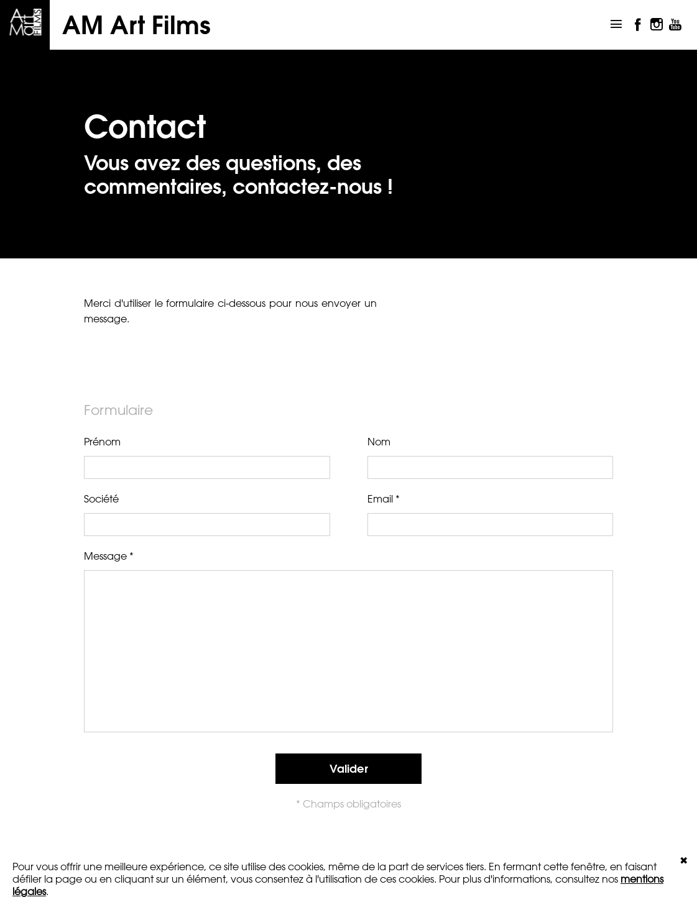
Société (207, 514)
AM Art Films (136, 24)
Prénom (207, 457)
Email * (490, 514)
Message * (348, 639)
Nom (490, 457)
